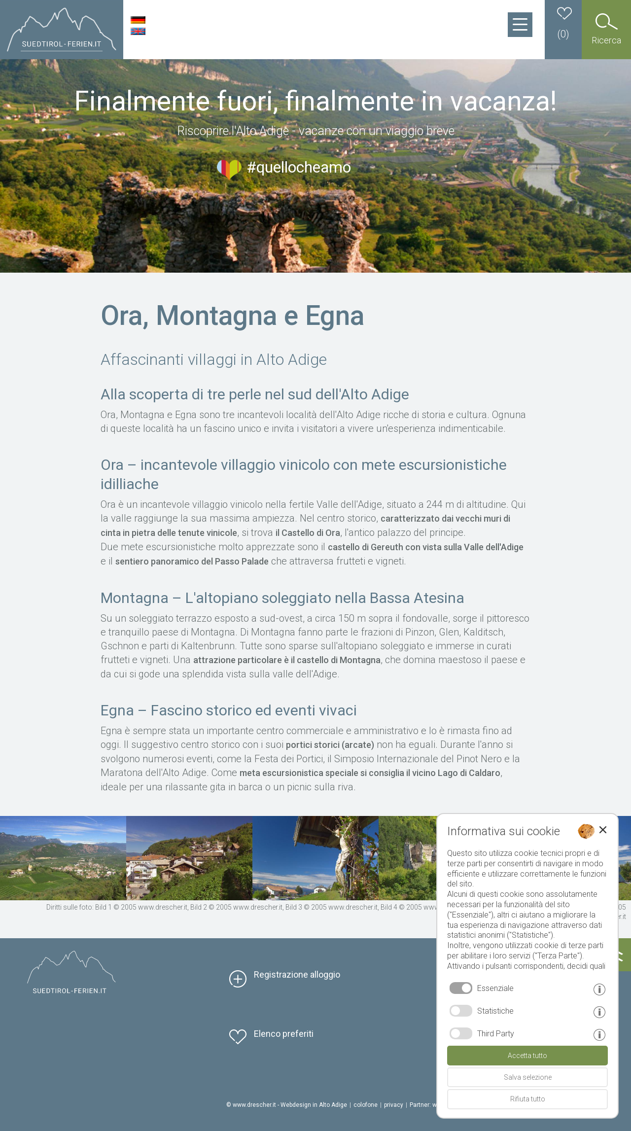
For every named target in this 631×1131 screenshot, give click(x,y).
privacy (393, 1104)
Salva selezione (528, 1077)
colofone (365, 1104)
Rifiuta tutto (527, 1099)
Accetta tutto (527, 1056)
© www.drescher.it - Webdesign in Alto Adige (286, 1104)
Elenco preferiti (284, 1033)
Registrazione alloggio (297, 974)
